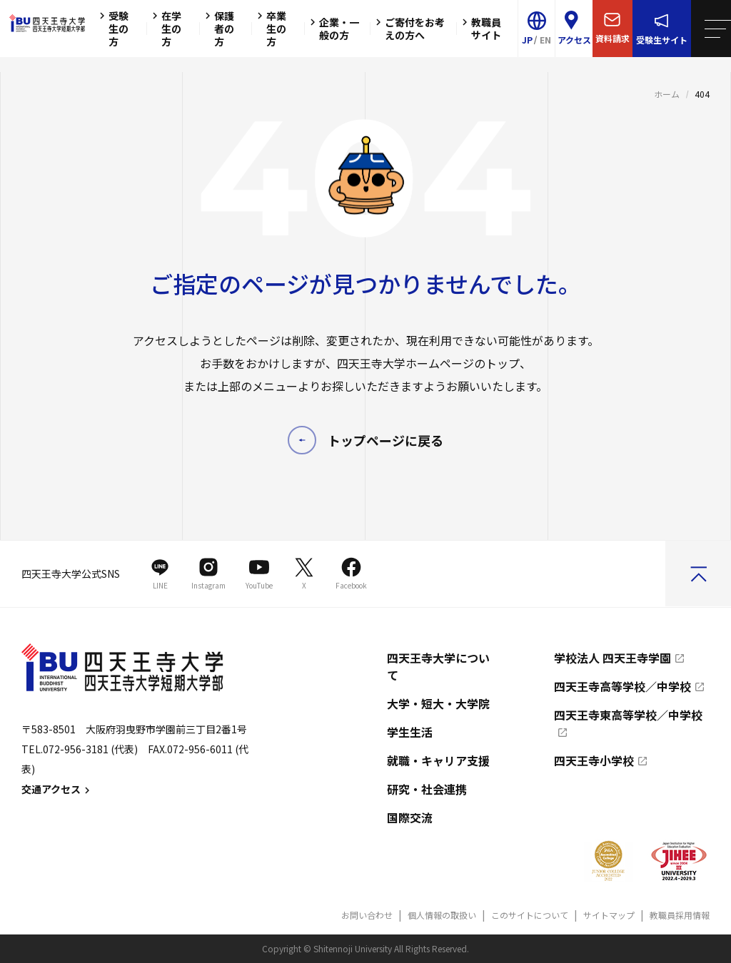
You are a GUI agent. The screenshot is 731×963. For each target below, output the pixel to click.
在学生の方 (164, 28)
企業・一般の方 (332, 28)
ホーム (667, 94)
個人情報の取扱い (442, 915)
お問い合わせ (367, 915)
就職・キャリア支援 (438, 760)
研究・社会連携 (427, 789)
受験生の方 (112, 28)
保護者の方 (217, 28)
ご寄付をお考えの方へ (408, 28)
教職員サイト (479, 28)
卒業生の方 (269, 28)
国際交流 (410, 817)
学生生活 (410, 731)
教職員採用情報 (680, 915)
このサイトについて (529, 915)
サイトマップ (609, 915)
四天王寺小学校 (594, 760)
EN (545, 40)
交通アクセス (57, 789)
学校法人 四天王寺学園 (612, 657)
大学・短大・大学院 (438, 703)
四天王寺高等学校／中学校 (622, 686)
